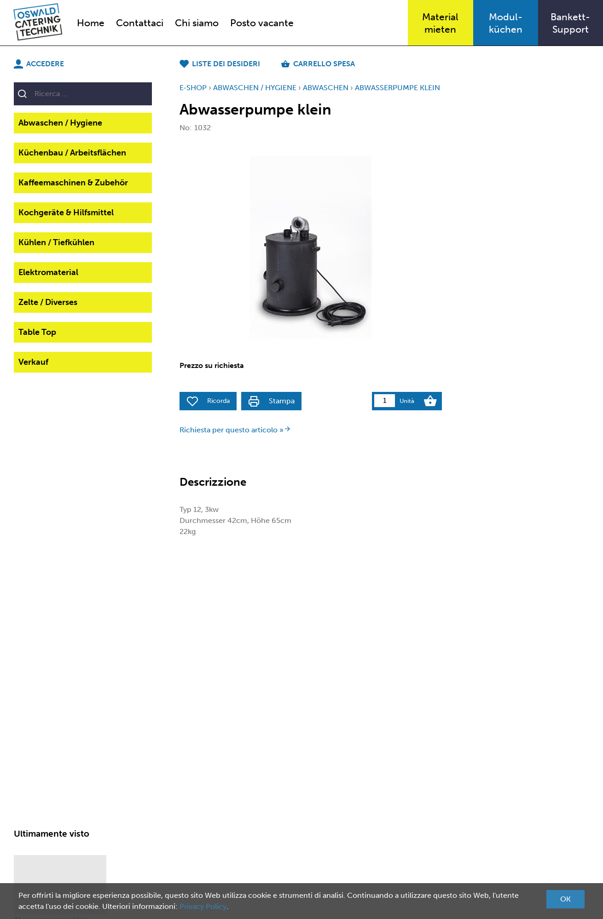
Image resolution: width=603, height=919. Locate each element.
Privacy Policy (203, 906)
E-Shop (193, 87)
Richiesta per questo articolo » (235, 429)
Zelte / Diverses (47, 302)
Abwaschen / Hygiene (60, 123)
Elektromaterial (48, 272)
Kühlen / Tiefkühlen (56, 242)
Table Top (37, 332)
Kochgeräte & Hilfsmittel (66, 212)
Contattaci (139, 23)
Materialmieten (440, 23)
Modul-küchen (505, 23)
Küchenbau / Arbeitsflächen (72, 153)
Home (90, 23)
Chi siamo (197, 23)
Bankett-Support (570, 23)
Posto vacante (262, 23)
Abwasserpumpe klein (397, 87)
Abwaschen (325, 87)
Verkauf (33, 362)
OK (565, 899)
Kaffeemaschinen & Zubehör (73, 183)
